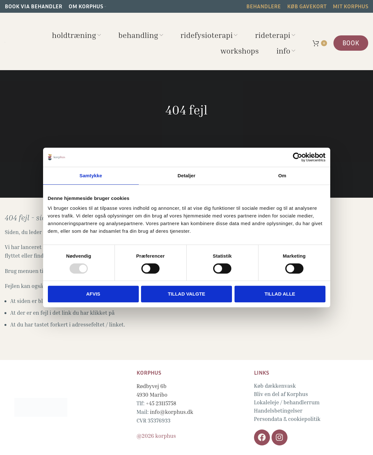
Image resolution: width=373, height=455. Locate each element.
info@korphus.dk (171, 411)
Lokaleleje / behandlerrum (287, 402)
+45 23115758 (161, 403)
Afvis (93, 294)
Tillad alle (280, 294)
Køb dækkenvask (275, 385)
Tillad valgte (186, 294)
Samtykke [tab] (90, 175)
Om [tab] (282, 175)
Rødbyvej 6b (152, 386)
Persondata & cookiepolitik (287, 418)
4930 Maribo (152, 394)
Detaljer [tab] (187, 175)
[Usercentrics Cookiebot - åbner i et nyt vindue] (297, 157)
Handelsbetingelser (278, 410)
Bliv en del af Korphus (281, 394)
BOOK (350, 43)
